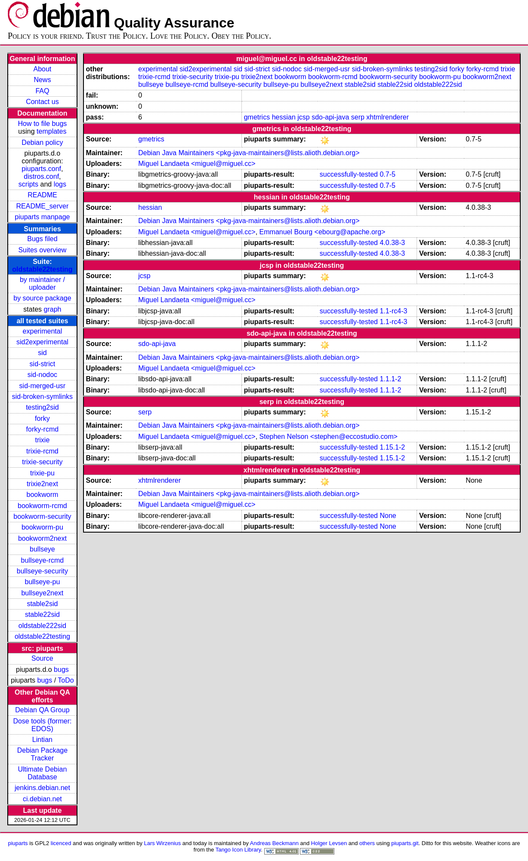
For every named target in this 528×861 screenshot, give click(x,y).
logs (60, 184)
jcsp (303, 117)
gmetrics (257, 117)
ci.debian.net (42, 799)
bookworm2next (42, 538)
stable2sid (42, 603)
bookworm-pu (42, 527)
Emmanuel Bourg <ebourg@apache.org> (322, 232)
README (42, 195)
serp (357, 117)
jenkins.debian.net (42, 787)
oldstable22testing (42, 269)
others (367, 843)
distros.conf (41, 176)
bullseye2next (42, 593)
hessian (284, 117)
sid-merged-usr (42, 385)
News (42, 79)
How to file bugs (42, 123)
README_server (42, 206)
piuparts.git (404, 843)
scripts (28, 184)
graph (53, 309)
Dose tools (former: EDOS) (42, 724)
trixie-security (42, 462)
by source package (42, 298)
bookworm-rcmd (42, 505)
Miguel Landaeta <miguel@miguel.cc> (196, 163)
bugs (61, 669)
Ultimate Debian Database (42, 773)
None (388, 515)
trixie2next (42, 483)
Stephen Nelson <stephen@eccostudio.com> (328, 436)
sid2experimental (42, 342)
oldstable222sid (42, 625)
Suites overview (42, 250)
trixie (42, 440)
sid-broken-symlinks (42, 396)
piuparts (18, 843)
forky (42, 418)
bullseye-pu (42, 581)
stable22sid (42, 614)
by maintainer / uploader (42, 283)
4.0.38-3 (392, 242)
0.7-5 (387, 174)
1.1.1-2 (390, 379)
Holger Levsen (329, 843)
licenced (61, 843)
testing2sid (42, 407)
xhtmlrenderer (387, 117)
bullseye (42, 549)
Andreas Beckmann (274, 843)
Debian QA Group (42, 710)
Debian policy (42, 142)
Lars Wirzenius (162, 843)
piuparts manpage (42, 217)
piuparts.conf (41, 168)
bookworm (42, 494)
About (42, 69)
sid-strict (43, 364)
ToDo (66, 680)
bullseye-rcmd (42, 560)
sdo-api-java (330, 117)
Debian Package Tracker (42, 754)
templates (51, 131)
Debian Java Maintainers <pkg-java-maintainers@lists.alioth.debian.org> (248, 152)
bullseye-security (42, 571)
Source (42, 658)
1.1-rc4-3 (393, 311)
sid (42, 352)
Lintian (42, 739)
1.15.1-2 (392, 447)
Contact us (42, 101)
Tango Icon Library (238, 849)
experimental (42, 331)
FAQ (42, 91)
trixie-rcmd (42, 451)
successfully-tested (349, 174)
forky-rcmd (42, 429)
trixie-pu (42, 473)
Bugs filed (42, 238)
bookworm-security (42, 516)
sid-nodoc (42, 374)
